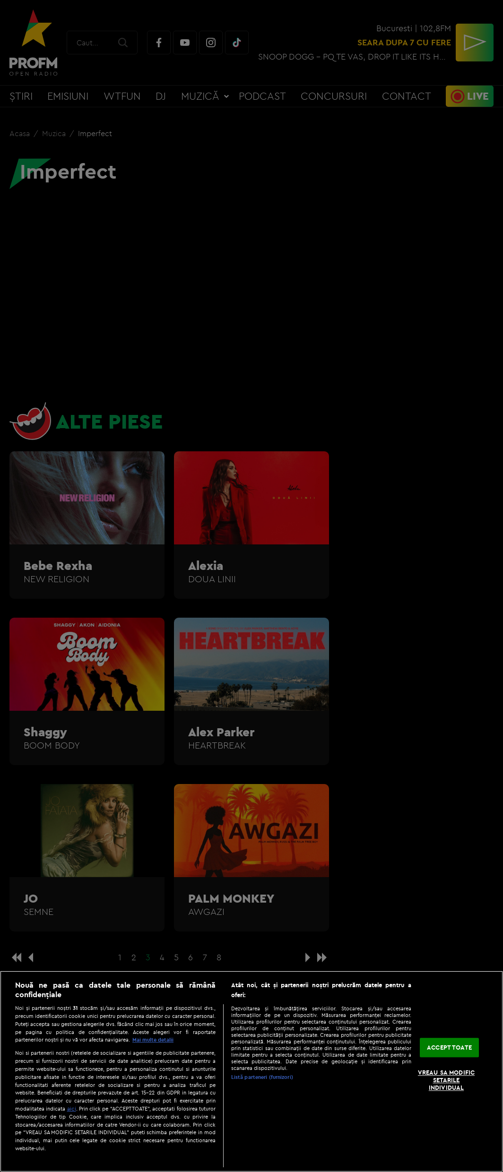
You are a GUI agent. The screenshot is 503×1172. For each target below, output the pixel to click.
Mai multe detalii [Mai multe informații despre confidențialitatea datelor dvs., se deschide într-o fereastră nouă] (152, 1039)
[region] (251, 1071)
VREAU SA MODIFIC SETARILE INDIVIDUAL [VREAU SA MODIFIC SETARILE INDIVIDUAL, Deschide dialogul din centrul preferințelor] (446, 1080)
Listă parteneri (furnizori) (262, 1077)
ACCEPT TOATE (449, 1047)
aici (71, 1108)
